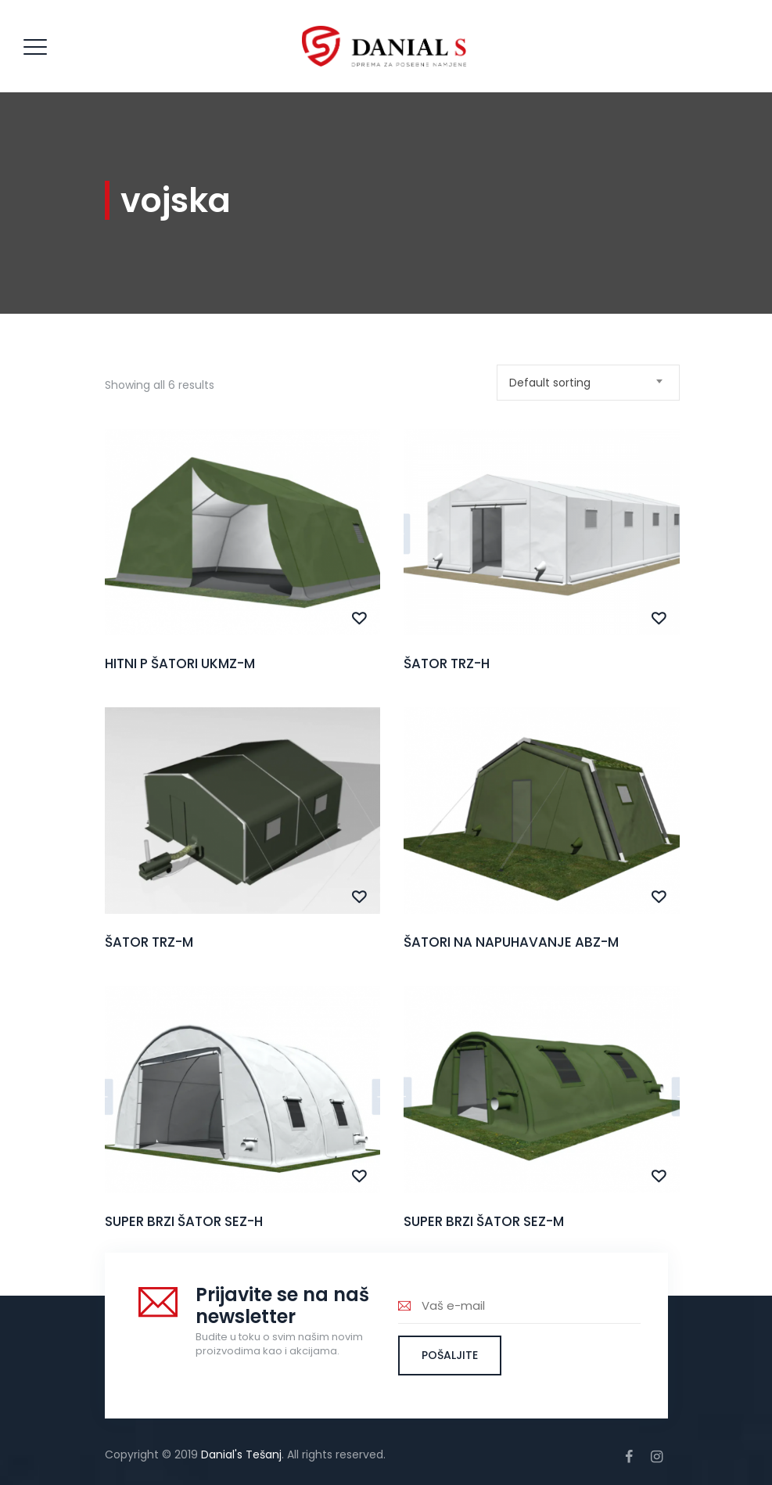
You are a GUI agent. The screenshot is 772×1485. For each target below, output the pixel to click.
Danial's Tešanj (241, 1454)
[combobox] (588, 383)
